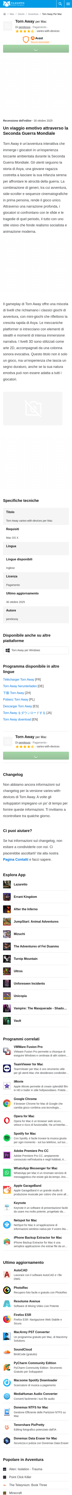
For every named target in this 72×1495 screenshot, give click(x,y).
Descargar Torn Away (17, 706)
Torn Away (31, 21)
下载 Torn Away (13, 693)
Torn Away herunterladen (20, 686)
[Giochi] (21, 14)
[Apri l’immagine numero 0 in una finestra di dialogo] (32, 408)
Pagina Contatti (15, 859)
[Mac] (12, 14)
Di (22, 27)
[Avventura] (33, 14)
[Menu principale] (68, 4)
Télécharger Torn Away (18, 679)
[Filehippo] (13, 4)
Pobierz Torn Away (15, 699)
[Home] (4, 14)
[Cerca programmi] (60, 4)
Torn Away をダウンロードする (24, 712)
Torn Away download (17, 719)
